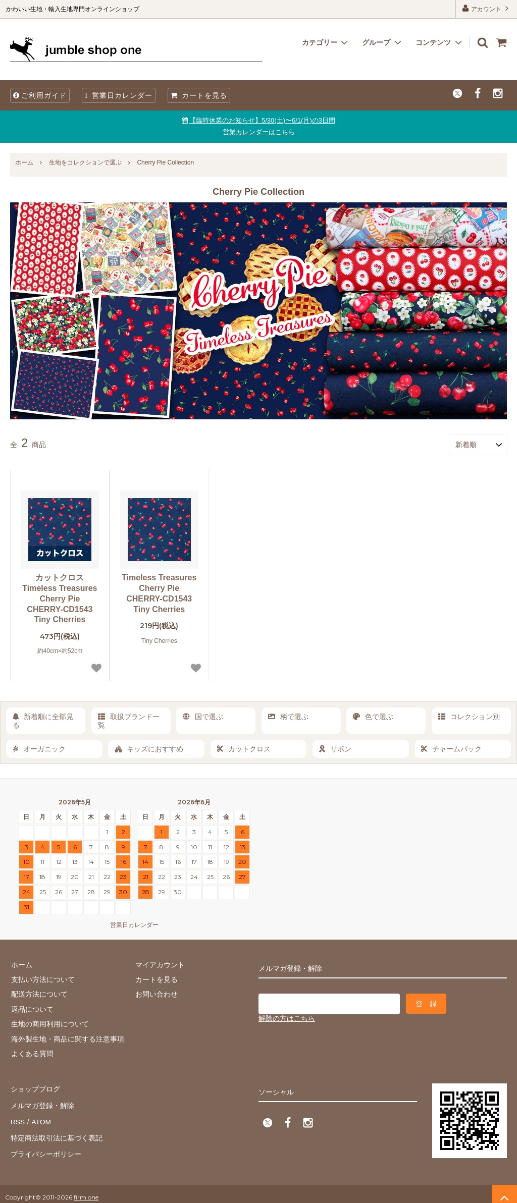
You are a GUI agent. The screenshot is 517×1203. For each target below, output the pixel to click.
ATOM (40, 1118)
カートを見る (199, 95)
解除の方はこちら (286, 1017)
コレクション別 (469, 716)
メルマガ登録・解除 (42, 1103)
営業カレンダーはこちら (259, 132)
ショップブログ (35, 1088)
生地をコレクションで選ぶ (85, 162)
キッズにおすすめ (149, 748)
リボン (335, 748)
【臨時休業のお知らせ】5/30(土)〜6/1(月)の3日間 (262, 120)
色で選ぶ (373, 716)
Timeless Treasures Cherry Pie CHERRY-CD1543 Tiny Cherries (159, 593)
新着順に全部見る (43, 720)
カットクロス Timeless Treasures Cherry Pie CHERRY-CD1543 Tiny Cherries (59, 598)
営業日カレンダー (118, 95)
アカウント (486, 8)
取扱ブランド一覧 (129, 720)
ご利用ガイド (40, 95)
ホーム (24, 162)
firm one (86, 1190)
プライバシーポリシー (45, 1147)
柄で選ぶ (288, 716)
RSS (17, 1118)
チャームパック (451, 748)
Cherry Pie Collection (165, 162)
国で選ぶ (203, 716)
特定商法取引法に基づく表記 (56, 1132)
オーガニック (39, 748)
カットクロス (244, 748)
